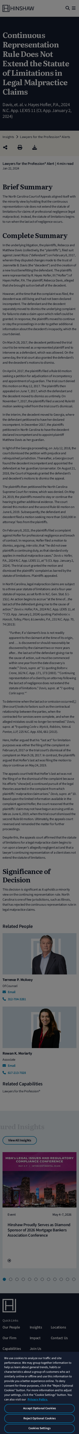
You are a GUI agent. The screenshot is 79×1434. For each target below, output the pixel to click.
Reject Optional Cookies (39, 1418)
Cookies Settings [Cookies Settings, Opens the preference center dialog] (39, 1428)
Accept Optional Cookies (39, 1408)
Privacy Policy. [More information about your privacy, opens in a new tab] (38, 1399)
